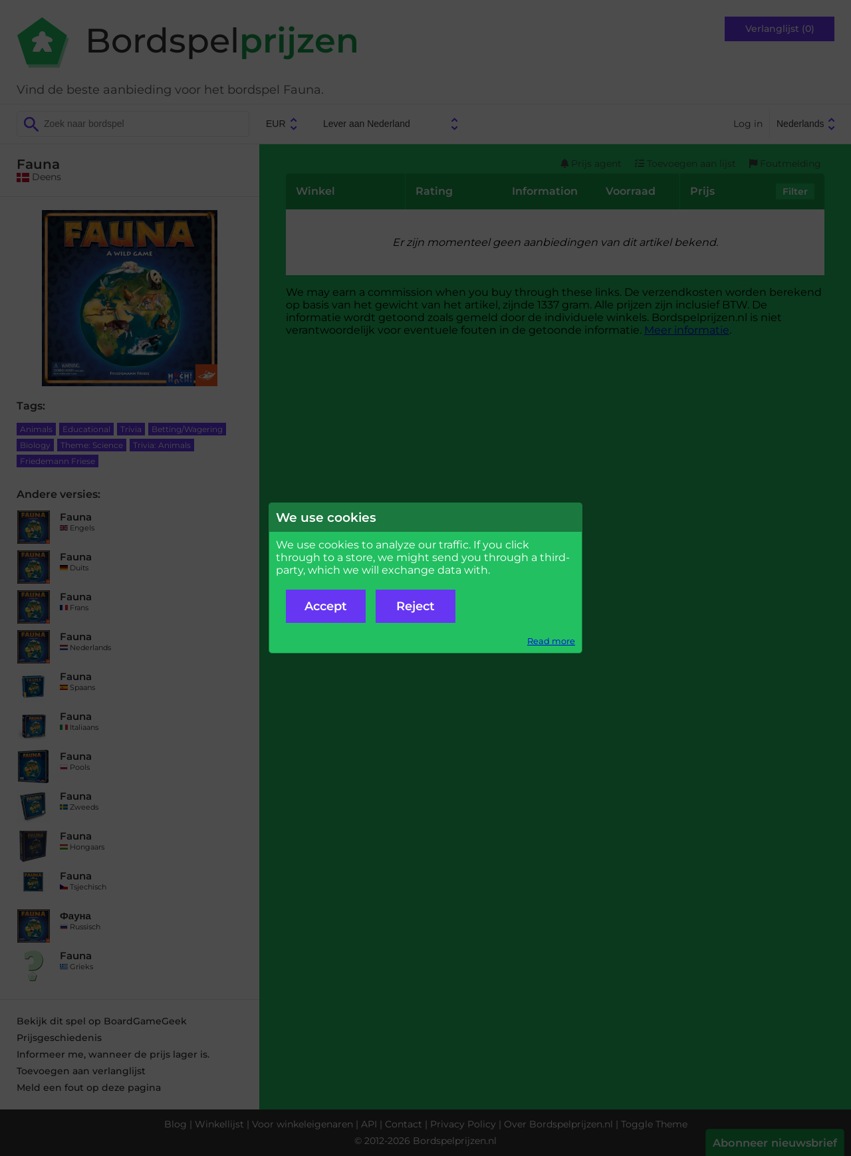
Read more (551, 641)
